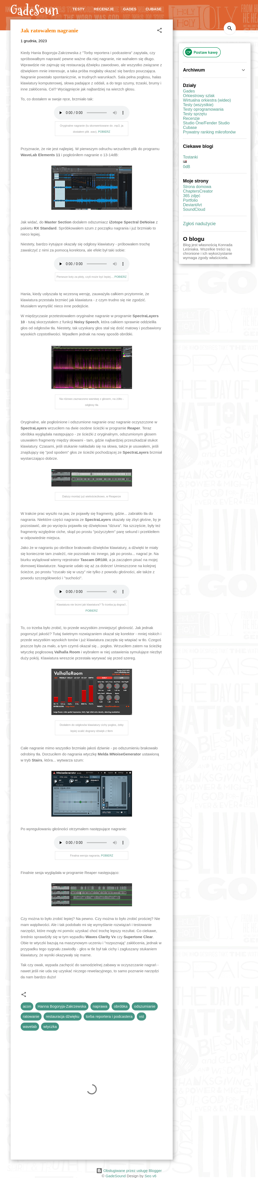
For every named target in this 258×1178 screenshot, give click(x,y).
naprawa (100, 1006)
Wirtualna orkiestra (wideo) (207, 100)
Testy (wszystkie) (198, 105)
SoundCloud (194, 209)
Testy (79, 9)
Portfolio (190, 200)
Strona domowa (197, 186)
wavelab (30, 1026)
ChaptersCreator (198, 191)
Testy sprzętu (195, 114)
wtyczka (50, 1026)
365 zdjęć (191, 196)
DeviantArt (192, 205)
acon (27, 1006)
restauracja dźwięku (62, 1016)
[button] (159, 31)
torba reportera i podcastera (109, 1016)
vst (141, 1016)
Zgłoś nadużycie (199, 223)
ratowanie (31, 1016)
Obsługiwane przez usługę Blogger (129, 1170)
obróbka (120, 1006)
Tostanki (190, 157)
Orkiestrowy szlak (198, 96)
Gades (129, 9)
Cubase (154, 9)
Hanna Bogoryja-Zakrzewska (62, 1006)
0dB (186, 167)
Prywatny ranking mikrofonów (209, 132)
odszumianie (144, 1006)
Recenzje (104, 9)
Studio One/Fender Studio (206, 123)
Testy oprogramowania (203, 109)
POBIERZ (104, 131)
